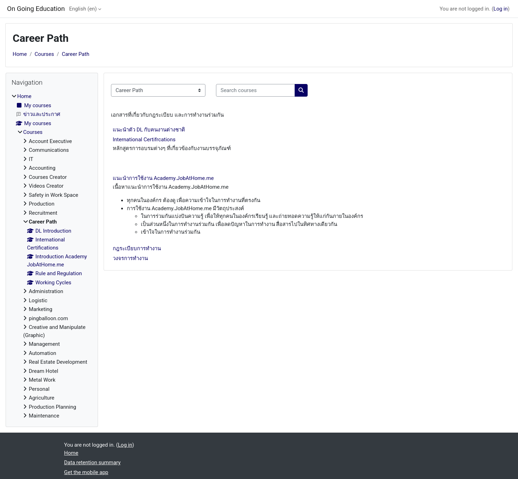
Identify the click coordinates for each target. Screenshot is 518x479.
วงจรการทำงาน (130, 258)
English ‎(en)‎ (83, 9)
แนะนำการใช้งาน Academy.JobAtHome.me (163, 178)
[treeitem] (52, 256)
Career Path (75, 54)
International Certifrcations (144, 139)
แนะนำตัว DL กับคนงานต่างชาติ (149, 130)
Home (20, 54)
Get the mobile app (86, 472)
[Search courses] (255, 90)
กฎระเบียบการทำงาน (137, 248)
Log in (500, 9)
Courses (44, 54)
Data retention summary (92, 462)
